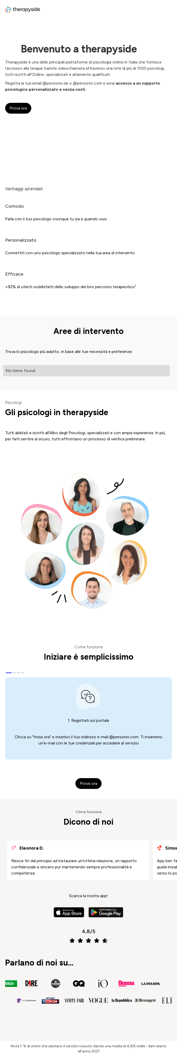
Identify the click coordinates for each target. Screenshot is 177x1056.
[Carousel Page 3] (18, 672)
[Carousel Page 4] (22, 672)
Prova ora (18, 108)
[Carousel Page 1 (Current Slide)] (9, 672)
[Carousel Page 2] (14, 672)
